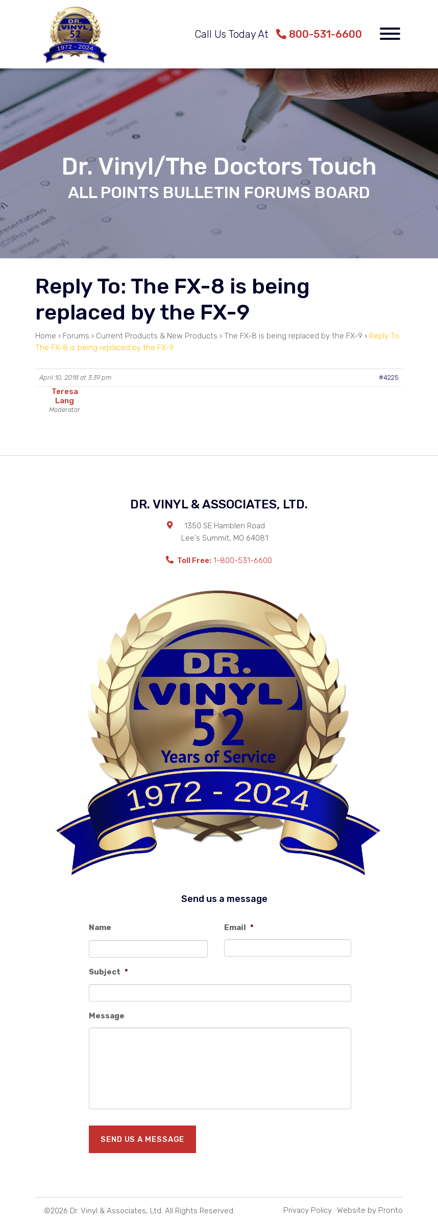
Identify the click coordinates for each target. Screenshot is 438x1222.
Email (239, 927)
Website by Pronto (370, 1210)
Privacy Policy (307, 1210)
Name (100, 927)
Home (45, 335)
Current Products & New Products (156, 335)
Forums (76, 335)
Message (107, 1015)
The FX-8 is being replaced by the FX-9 (293, 335)
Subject (108, 971)
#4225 (389, 377)
